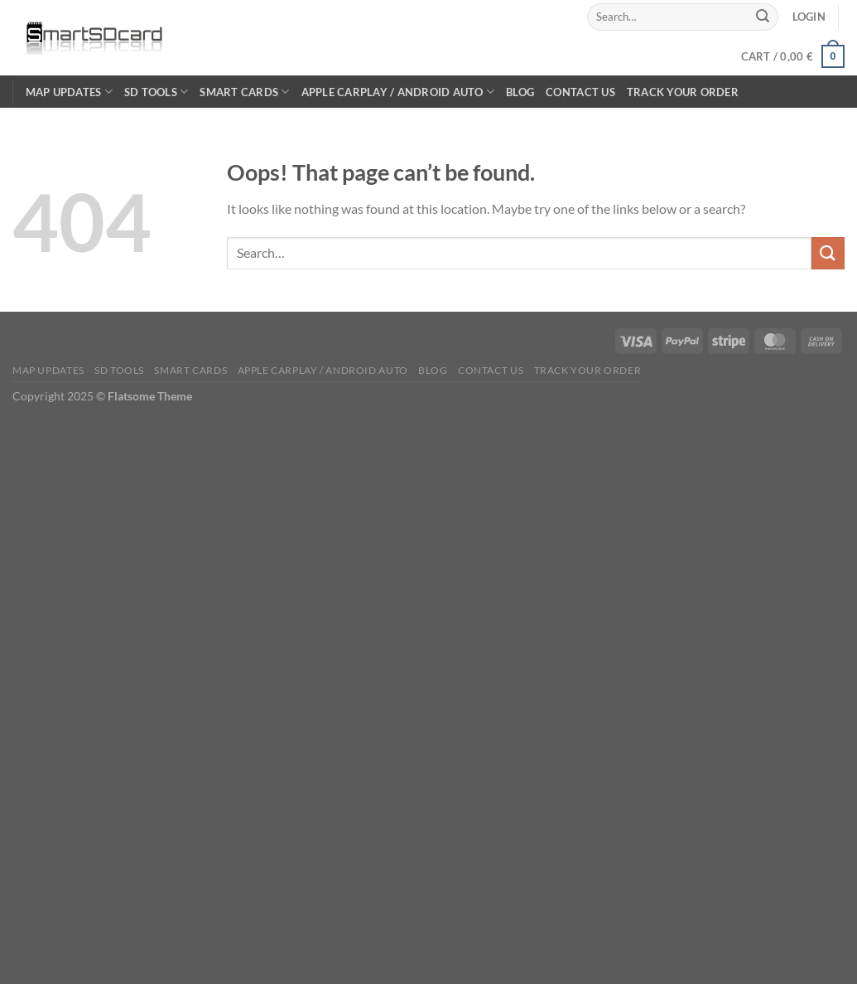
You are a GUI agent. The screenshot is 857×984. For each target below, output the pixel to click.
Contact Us (580, 92)
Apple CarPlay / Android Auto (398, 91)
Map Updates (69, 91)
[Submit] (763, 16)
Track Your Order (683, 92)
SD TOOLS (156, 91)
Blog (520, 92)
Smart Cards (244, 91)
